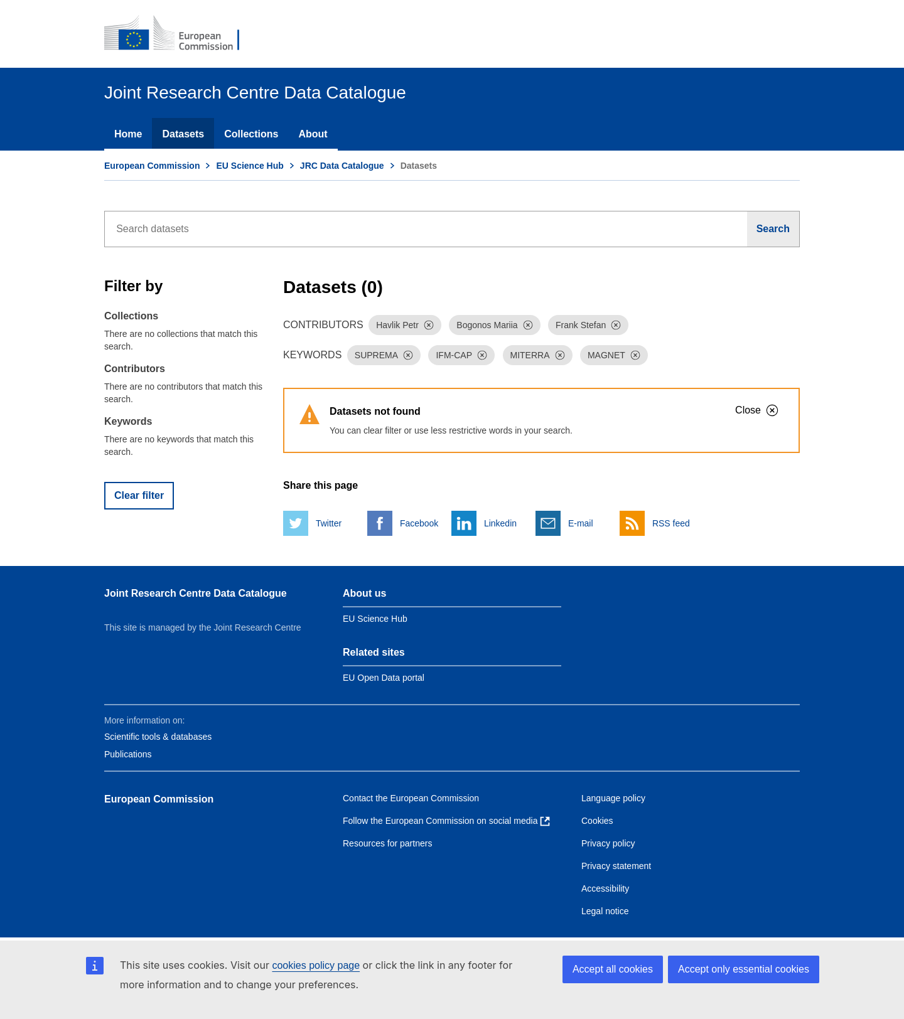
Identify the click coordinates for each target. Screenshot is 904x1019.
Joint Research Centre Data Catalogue (195, 593)
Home (128, 134)
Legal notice (605, 911)
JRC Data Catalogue (342, 166)
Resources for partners (387, 843)
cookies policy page (316, 965)
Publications (128, 754)
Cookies (597, 821)
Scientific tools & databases (158, 737)
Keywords (128, 421)
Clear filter (139, 495)
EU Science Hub (249, 166)
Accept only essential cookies (743, 969)
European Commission (152, 166)
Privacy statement (616, 866)
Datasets (183, 134)
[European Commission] (180, 34)
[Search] (773, 229)
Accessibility (605, 888)
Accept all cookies (613, 969)
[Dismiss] (429, 325)
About (312, 134)
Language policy (613, 798)
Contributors (134, 368)
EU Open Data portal (383, 678)
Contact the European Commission (411, 798)
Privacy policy (608, 843)
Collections (251, 134)
